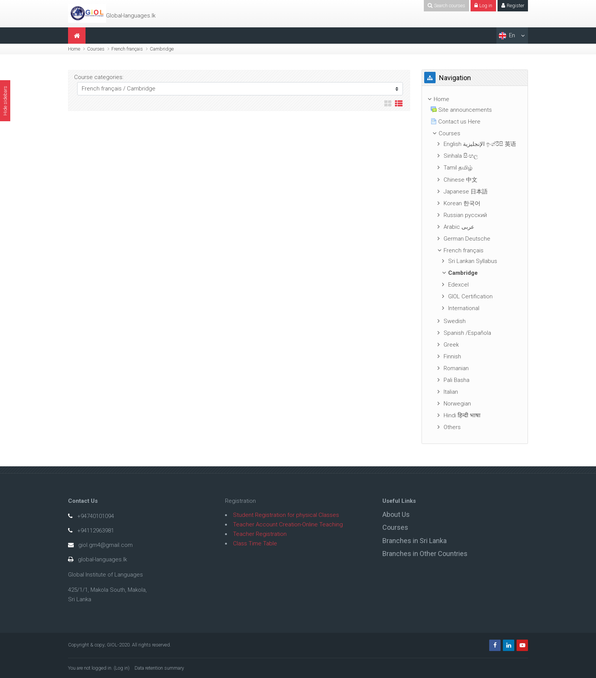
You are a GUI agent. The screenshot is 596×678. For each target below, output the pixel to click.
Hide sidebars (5, 101)
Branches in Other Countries (425, 554)
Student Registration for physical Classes (286, 515)
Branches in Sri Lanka (414, 541)
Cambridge (162, 49)
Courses (96, 49)
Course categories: (99, 77)
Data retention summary (159, 668)
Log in (121, 668)
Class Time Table (255, 543)
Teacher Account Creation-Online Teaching (288, 524)
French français (127, 49)
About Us (396, 514)
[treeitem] (475, 99)
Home (74, 49)
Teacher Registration (260, 534)
